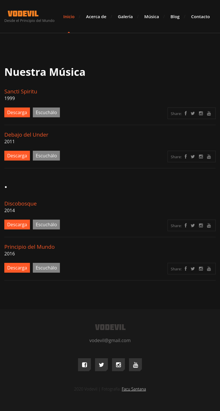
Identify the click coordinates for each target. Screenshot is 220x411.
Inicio (69, 16)
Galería (125, 16)
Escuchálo (46, 112)
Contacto (200, 16)
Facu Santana (134, 389)
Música (151, 16)
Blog (175, 16)
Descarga (17, 112)
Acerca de (96, 16)
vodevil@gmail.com (110, 340)
